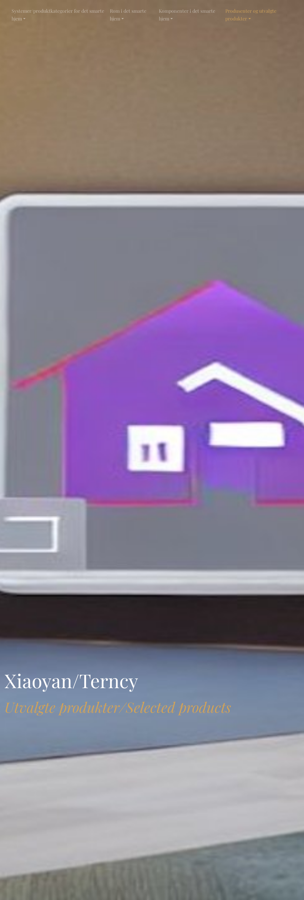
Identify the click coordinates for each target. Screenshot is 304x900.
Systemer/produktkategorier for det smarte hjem (58, 15)
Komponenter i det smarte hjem (187, 15)
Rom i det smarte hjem (128, 15)
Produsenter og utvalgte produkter (250, 15)
